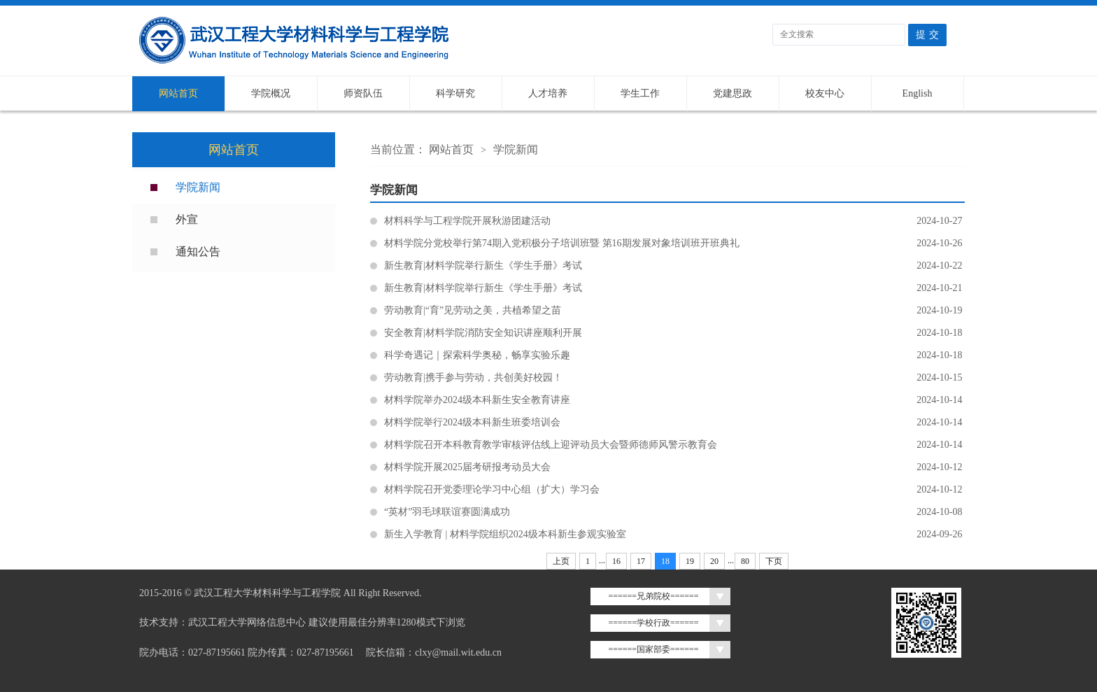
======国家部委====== (653, 649)
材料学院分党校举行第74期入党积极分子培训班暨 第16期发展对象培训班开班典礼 (674, 243)
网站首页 (178, 93)
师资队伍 (363, 93)
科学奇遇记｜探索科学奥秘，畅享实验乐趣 (674, 355)
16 (616, 561)
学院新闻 (198, 187)
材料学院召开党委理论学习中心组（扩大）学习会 (674, 490)
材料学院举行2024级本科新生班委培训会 (674, 422)
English (918, 93)
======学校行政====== (653, 623)
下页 (773, 561)
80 (745, 561)
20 (714, 561)
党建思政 (732, 93)
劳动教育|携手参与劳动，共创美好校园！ (674, 378)
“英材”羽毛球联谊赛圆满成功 (674, 512)
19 (690, 561)
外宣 (187, 219)
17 (641, 561)
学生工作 (640, 93)
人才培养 (547, 93)
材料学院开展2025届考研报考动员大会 (674, 467)
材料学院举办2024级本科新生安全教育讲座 (674, 400)
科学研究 (455, 93)
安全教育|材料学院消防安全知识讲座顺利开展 (674, 333)
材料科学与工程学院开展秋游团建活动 (674, 221)
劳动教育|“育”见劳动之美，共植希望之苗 (674, 310)
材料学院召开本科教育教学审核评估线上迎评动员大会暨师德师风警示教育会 (674, 445)
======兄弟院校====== (653, 596)
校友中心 (824, 93)
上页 (561, 561)
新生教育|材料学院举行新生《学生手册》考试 (674, 266)
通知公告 (198, 251)
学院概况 (270, 93)
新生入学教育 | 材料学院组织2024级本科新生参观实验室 (674, 534)
